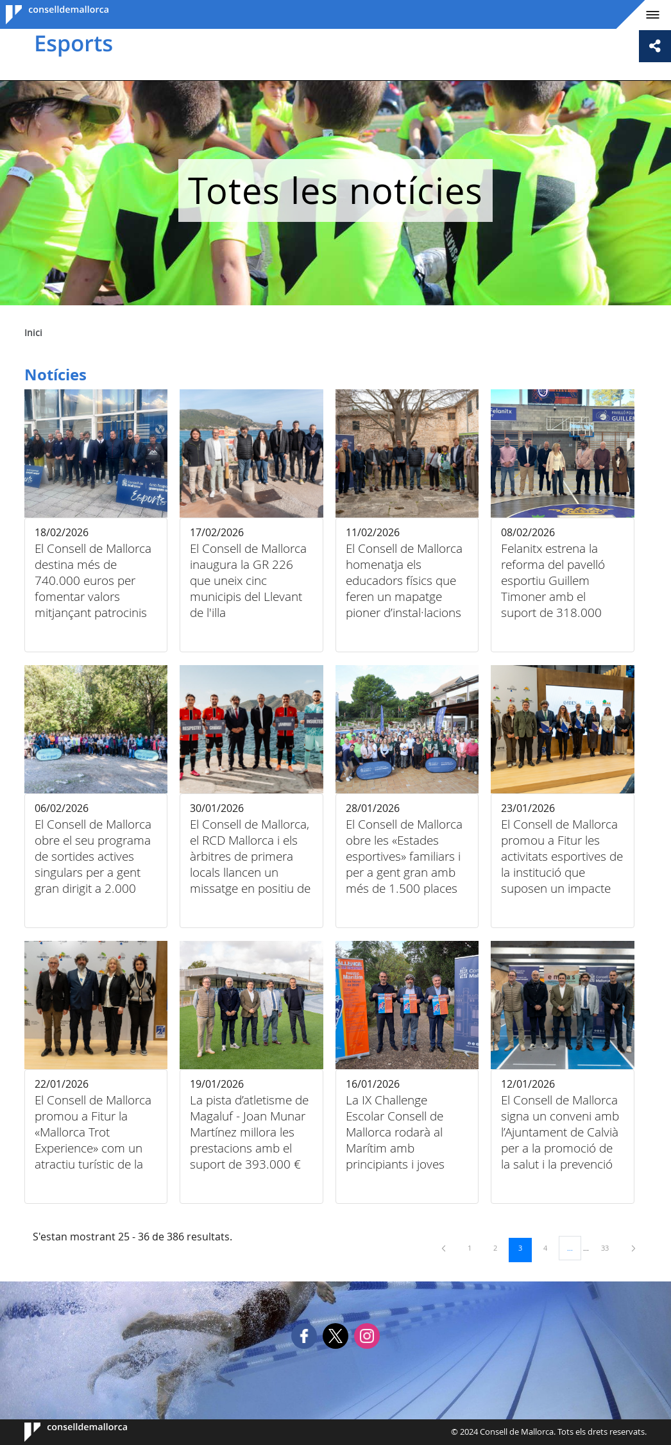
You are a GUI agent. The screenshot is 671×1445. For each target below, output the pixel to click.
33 (609, 1247)
